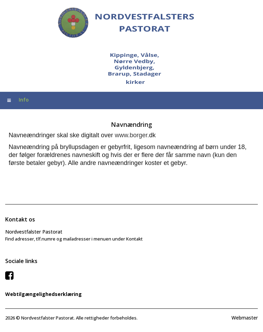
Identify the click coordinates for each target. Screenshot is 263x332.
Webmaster (244, 317)
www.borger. (132, 135)
